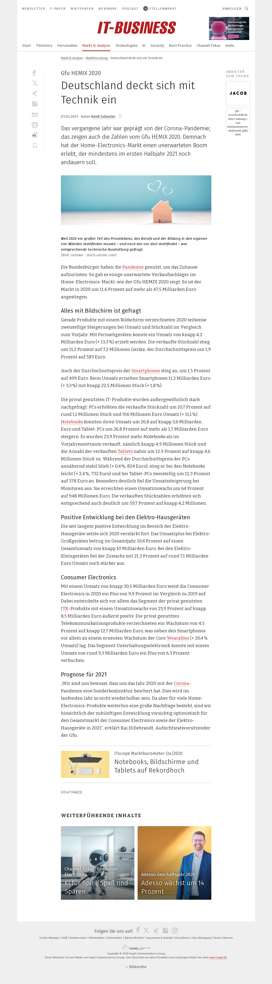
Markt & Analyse (96, 45)
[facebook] (35, 73)
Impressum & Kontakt (160, 937)
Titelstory (44, 45)
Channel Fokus (209, 45)
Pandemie (133, 267)
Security (157, 45)
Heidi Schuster (103, 116)
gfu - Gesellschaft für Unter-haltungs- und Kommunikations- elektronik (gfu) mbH (238, 122)
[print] (35, 125)
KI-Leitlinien (182, 937)
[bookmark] (120, 116)
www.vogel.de (218, 957)
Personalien (67, 45)
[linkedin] (35, 104)
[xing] (35, 93)
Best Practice (180, 45)
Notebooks (72, 422)
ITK (64, 608)
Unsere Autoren (223, 937)
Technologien (126, 45)
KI (144, 45)
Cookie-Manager (49, 937)
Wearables (178, 638)
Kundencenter (79, 937)
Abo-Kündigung (202, 937)
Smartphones (146, 370)
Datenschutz (115, 937)
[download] (35, 135)
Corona (181, 683)
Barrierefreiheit (135, 937)
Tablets (125, 451)
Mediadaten (97, 937)
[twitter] (35, 83)
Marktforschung (97, 58)
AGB (65, 937)
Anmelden (232, 9)
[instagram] (174, 931)
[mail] (35, 114)
